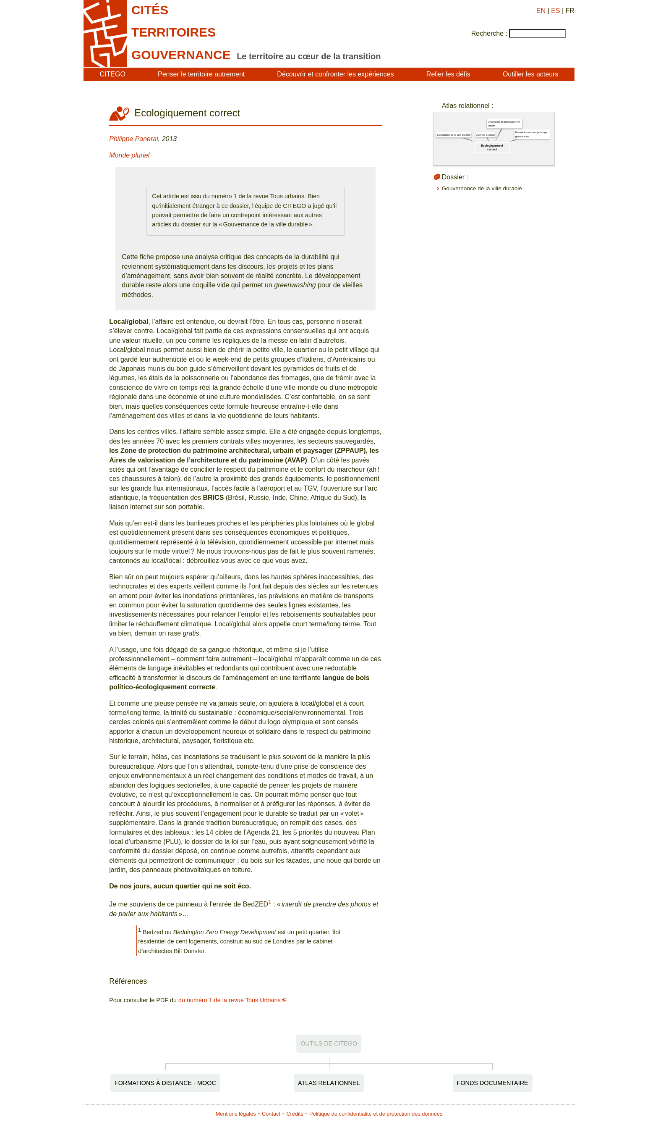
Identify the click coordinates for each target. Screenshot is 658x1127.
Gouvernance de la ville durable (482, 188)
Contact (271, 1114)
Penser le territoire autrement (201, 74)
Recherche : (489, 33)
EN (541, 10)
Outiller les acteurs (531, 74)
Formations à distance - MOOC (165, 1083)
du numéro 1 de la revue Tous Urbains (229, 1000)
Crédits (294, 1114)
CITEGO (112, 74)
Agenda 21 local (485, 134)
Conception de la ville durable (453, 135)
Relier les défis (448, 74)
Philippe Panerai (133, 138)
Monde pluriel (129, 155)
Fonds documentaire (492, 1083)
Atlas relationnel (329, 1083)
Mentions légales (236, 1114)
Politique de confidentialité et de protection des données (375, 1114)
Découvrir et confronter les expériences (335, 74)
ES (555, 10)
